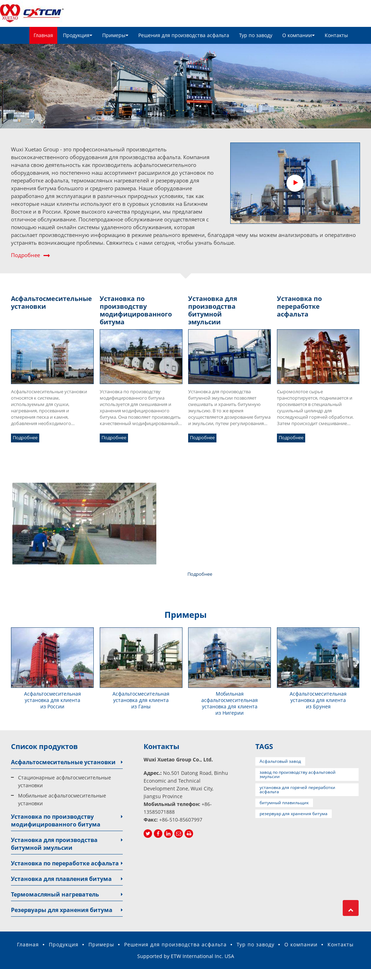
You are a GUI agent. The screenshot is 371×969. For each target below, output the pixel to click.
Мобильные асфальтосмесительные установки (62, 799)
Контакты (336, 35)
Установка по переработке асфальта (65, 863)
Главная (43, 35)
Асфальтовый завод (280, 761)
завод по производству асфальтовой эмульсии (298, 774)
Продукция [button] (77, 35)
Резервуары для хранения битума (61, 910)
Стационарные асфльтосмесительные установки (64, 781)
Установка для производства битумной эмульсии (54, 844)
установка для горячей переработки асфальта (297, 789)
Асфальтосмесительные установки (63, 762)
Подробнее (25, 255)
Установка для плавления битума (61, 879)
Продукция (64, 944)
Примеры (101, 944)
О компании (301, 944)
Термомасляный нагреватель (55, 894)
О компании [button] (298, 35)
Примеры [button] (115, 35)
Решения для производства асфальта (183, 35)
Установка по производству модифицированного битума (55, 820)
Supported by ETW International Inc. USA (185, 956)
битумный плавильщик (284, 803)
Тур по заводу (255, 35)
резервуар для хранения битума (293, 814)
